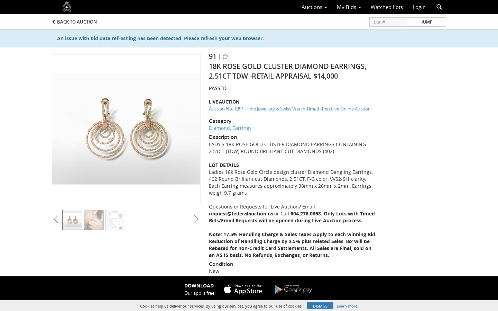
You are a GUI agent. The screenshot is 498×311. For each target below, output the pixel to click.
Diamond (219, 128)
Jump (427, 22)
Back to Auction (77, 22)
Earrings (242, 128)
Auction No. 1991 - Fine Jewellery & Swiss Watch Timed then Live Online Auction (290, 109)
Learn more (347, 306)
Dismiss (320, 306)
